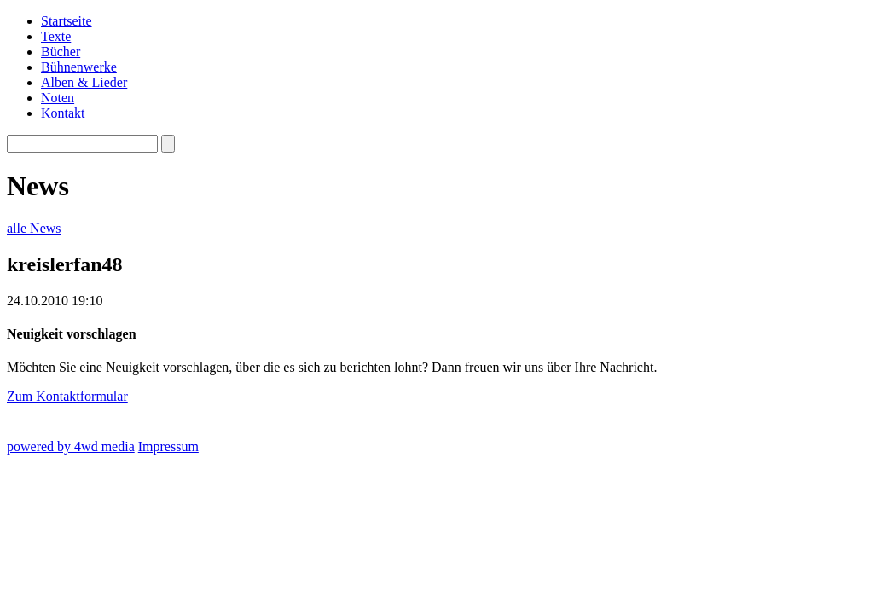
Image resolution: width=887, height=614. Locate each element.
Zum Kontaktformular (67, 396)
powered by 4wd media (71, 446)
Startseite (66, 21)
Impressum (168, 446)
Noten (57, 97)
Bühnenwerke (79, 67)
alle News (34, 228)
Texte (56, 36)
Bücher (60, 51)
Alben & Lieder (84, 82)
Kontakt (63, 113)
